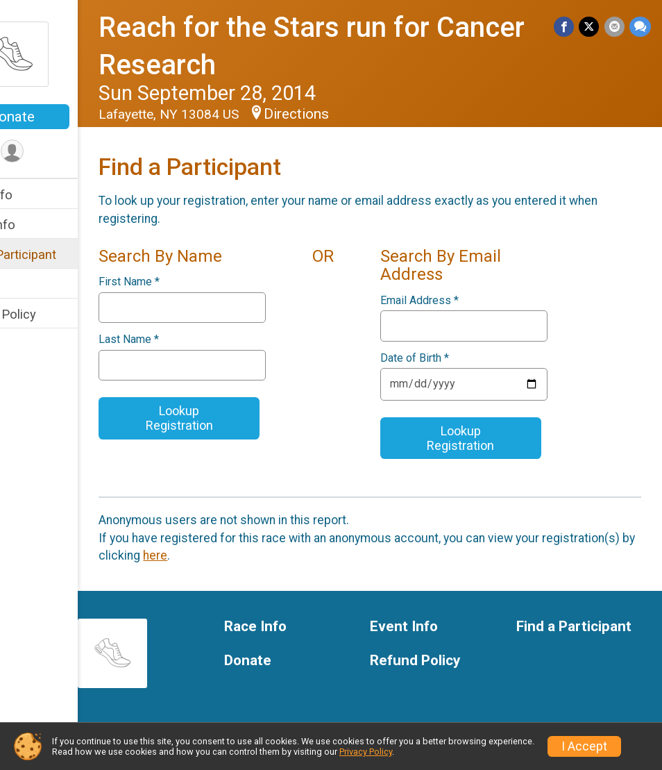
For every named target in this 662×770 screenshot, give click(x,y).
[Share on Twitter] (591, 27)
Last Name (183, 339)
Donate (66, 116)
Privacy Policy (365, 751)
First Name (183, 282)
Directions (350, 114)
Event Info (40, 224)
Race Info (39, 194)
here (305, 555)
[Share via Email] (615, 27)
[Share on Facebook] (567, 27)
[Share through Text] (640, 27)
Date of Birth (441, 358)
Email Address (446, 300)
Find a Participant (60, 254)
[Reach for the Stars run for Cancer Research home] (66, 53)
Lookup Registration (223, 418)
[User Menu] (66, 152)
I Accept (584, 746)
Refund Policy (50, 314)
